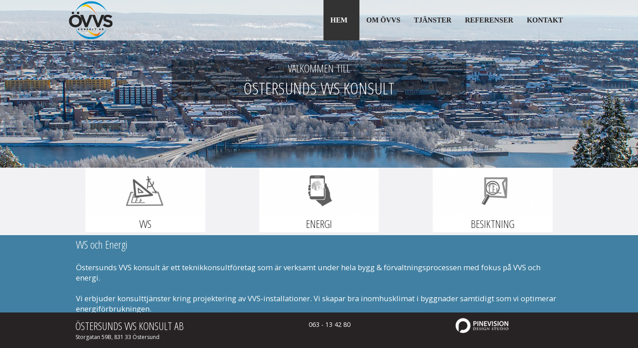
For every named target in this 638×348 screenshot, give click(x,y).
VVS (145, 223)
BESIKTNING (492, 223)
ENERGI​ (319, 223)
